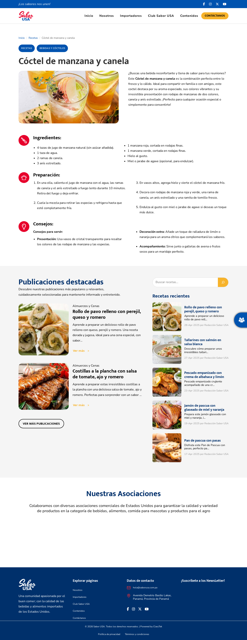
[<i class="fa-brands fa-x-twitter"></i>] (217, 4)
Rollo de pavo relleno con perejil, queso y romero (107, 314)
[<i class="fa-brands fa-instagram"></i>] (210, 4)
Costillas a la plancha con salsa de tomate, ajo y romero (105, 375)
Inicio (89, 16)
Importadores (131, 16)
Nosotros (106, 16)
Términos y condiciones (137, 634)
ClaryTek (157, 626)
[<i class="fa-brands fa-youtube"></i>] (224, 4)
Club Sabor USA (161, 16)
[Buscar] (223, 282)
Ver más (79, 351)
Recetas (33, 38)
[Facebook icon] (204, 4)
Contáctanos (215, 15)
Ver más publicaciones (42, 425)
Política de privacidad (109, 634)
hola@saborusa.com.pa (145, 587)
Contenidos (189, 16)
